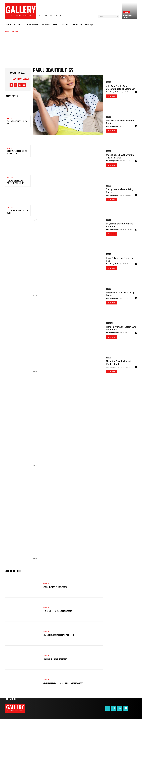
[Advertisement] (71, 49)
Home (7, 31)
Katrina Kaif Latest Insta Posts (17, 122)
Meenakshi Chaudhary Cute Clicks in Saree (120, 156)
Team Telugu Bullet (20, 78)
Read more (111, 96)
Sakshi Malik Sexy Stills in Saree (17, 211)
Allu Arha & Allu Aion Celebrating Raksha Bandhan (120, 87)
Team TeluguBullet (112, 367)
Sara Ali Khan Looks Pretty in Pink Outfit (15, 181)
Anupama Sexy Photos (127, 16)
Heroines (126, 12)
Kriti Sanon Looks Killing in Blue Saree (17, 152)
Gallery (15, 31)
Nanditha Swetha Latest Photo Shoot (118, 362)
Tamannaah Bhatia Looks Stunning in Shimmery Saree (69, 735)
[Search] (117, 16)
